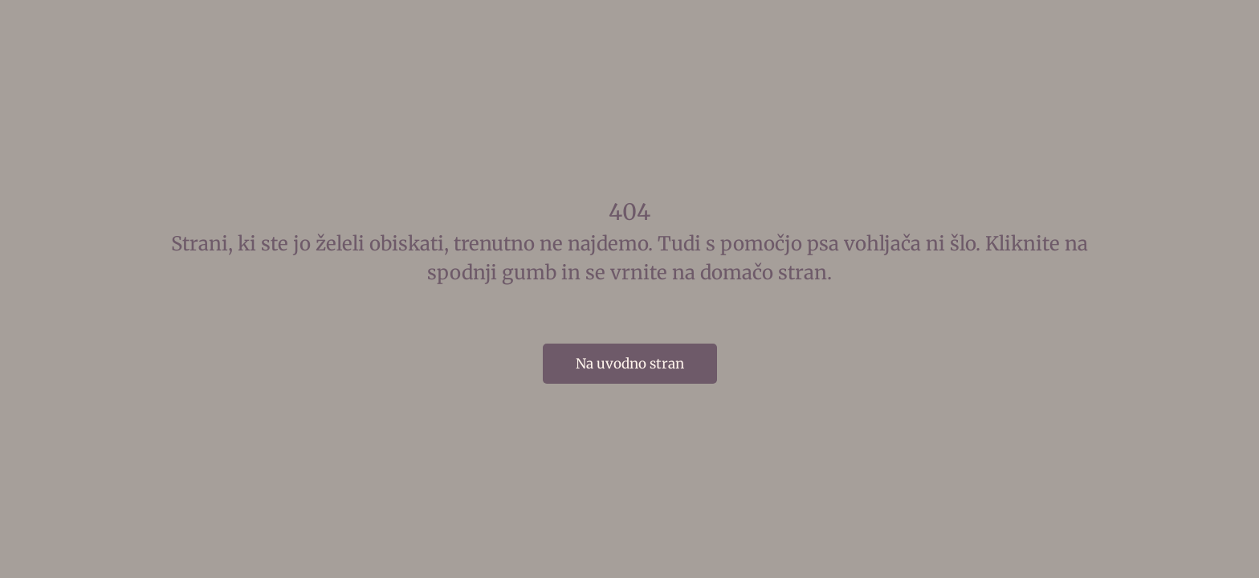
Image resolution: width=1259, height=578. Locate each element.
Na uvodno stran (630, 363)
